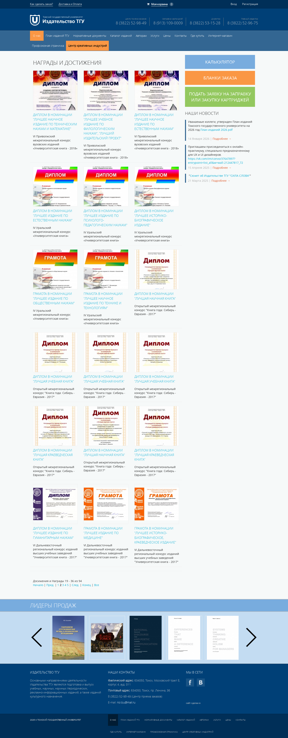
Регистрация (250, 4)
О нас (37, 36)
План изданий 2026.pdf (216, 130)
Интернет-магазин (220, 36)
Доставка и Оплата (70, 4)
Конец (86, 585)
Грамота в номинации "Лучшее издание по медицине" (103, 533)
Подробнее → (222, 139)
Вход (234, 4)
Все (96, 585)
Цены (167, 36)
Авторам (141, 36)
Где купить (197, 36)
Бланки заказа (220, 78)
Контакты (181, 36)
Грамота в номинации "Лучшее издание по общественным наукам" (54, 298)
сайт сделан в (193, 703)
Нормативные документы (89, 36)
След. (75, 585)
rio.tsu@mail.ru (126, 702)
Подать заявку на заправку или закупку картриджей (220, 97)
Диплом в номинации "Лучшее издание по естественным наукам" (53, 215)
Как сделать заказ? (41, 4)
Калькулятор (220, 62)
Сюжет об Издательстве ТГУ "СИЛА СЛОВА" (220, 176)
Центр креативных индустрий (87, 46)
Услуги (155, 36)
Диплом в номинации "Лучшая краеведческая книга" (53, 455)
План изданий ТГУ (57, 36)
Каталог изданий (121, 36)
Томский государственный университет (59, 720)
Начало (38, 585)
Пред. (50, 585)
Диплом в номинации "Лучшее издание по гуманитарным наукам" (53, 533)
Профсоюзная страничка (48, 46)
